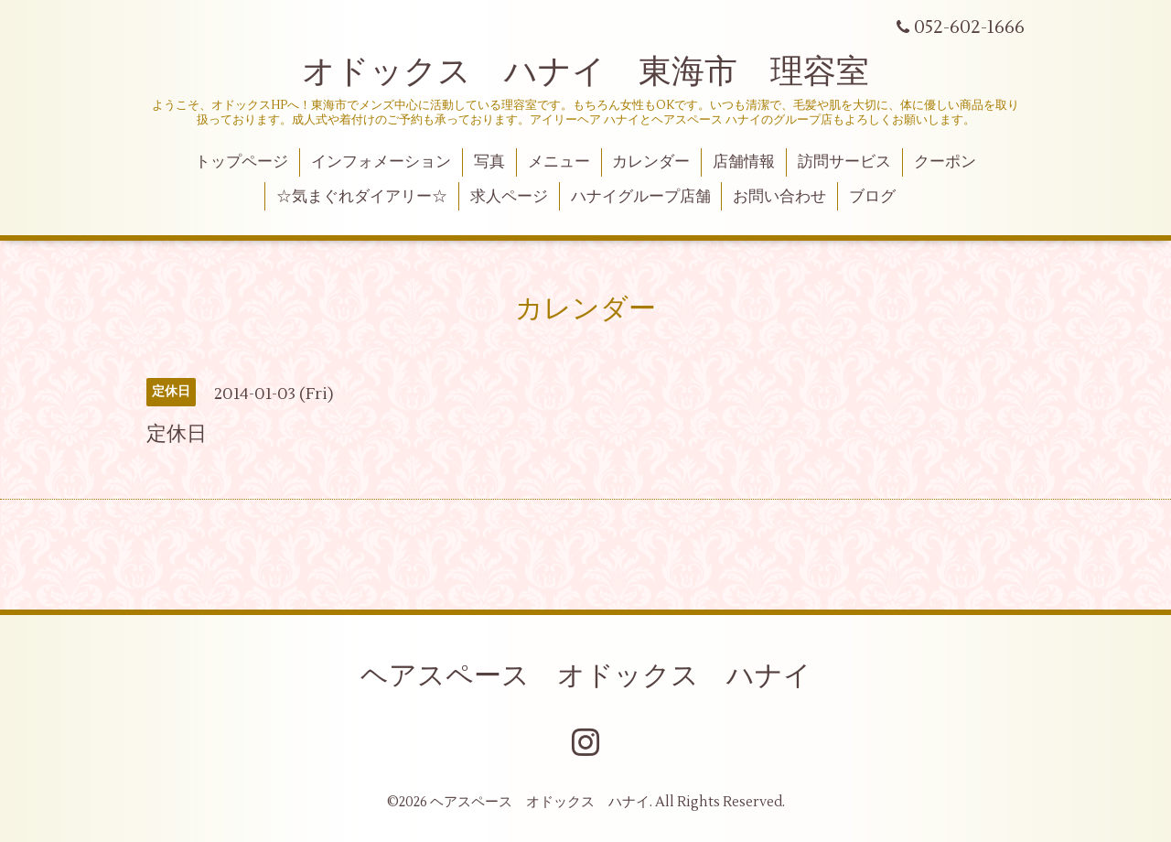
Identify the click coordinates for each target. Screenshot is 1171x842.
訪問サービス (844, 162)
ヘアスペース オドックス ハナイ (585, 676)
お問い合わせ (779, 197)
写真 (489, 162)
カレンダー (651, 162)
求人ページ (509, 197)
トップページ (241, 162)
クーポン (945, 162)
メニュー (559, 162)
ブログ (872, 197)
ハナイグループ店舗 (641, 197)
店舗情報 (744, 162)
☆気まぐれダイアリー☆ (361, 197)
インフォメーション (381, 162)
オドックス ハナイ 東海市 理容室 (585, 72)
